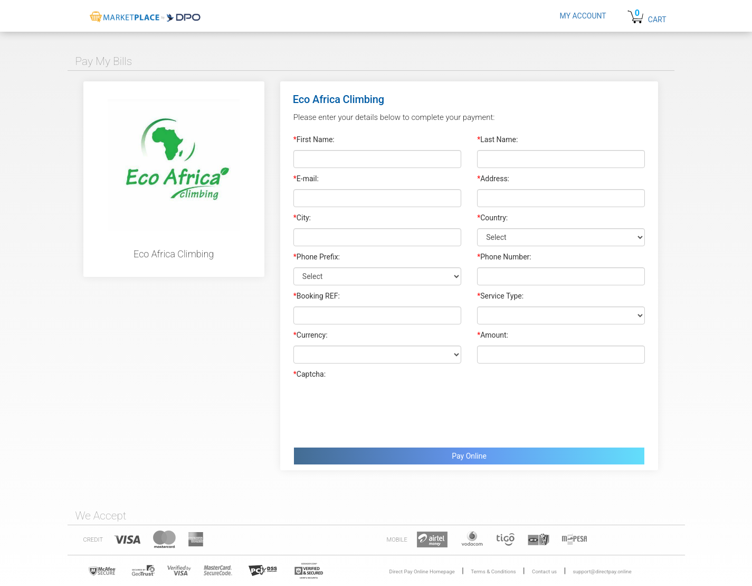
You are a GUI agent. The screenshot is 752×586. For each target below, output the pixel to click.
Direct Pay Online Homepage (422, 571)
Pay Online (469, 456)
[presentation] (373, 410)
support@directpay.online (602, 571)
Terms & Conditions (493, 571)
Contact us (544, 571)
